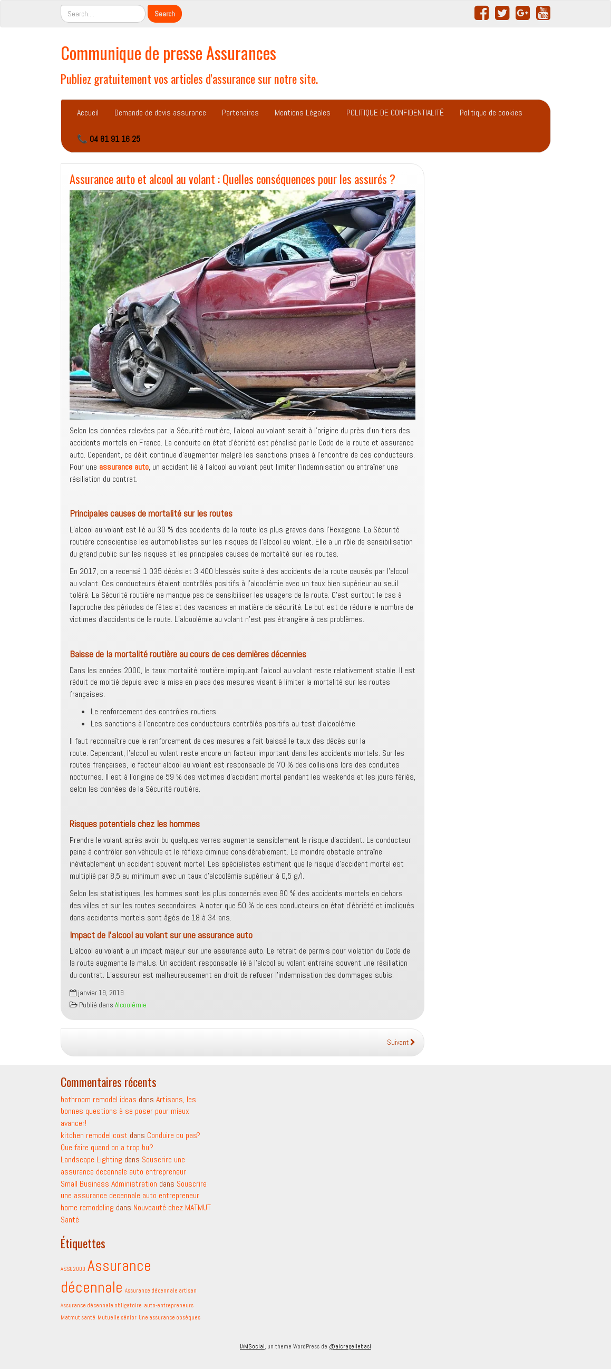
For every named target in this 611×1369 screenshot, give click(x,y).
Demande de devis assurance (160, 112)
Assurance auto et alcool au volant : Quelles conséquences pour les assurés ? (234, 178)
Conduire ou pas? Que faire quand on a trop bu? (130, 1141)
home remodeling (87, 1207)
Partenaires (240, 112)
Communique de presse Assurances (168, 52)
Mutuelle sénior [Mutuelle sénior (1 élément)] (117, 1317)
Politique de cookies (491, 112)
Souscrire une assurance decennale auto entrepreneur (134, 1189)
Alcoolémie (131, 1005)
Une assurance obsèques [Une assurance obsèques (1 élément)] (169, 1317)
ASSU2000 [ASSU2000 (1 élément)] (73, 1269)
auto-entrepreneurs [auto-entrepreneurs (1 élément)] (168, 1305)
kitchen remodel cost (94, 1135)
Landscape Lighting (91, 1159)
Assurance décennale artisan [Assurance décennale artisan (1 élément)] (161, 1290)
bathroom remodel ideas (99, 1099)
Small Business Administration (109, 1183)
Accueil (88, 112)
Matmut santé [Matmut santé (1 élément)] (78, 1317)
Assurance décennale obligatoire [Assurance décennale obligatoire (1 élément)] (101, 1305)
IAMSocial (252, 1346)
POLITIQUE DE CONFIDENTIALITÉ (395, 112)
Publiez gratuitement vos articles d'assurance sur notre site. (189, 78)
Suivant (401, 1042)
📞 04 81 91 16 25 (108, 138)
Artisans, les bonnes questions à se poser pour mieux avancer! (128, 1111)
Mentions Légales (303, 112)
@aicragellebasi (350, 1346)
